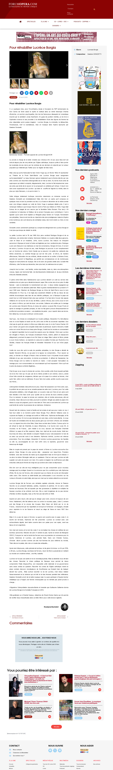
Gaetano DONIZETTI (94, 45)
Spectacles (31, 13)
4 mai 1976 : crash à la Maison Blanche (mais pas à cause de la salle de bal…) (88, 376)
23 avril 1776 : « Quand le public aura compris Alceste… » (87, 424)
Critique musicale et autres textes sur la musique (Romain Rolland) (94, 222)
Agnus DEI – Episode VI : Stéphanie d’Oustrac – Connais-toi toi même (95, 169)
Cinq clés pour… (91, 328)
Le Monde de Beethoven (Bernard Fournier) (94, 239)
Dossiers (56, 17)
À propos (64, 5)
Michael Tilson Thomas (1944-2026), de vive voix (36, 693)
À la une (45, 13)
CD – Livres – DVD (61, 13)
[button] (45, 13)
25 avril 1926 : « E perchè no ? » (86, 400)
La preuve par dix (92, 339)
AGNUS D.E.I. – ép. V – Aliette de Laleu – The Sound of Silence (96, 180)
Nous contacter (76, 5)
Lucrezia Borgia (92, 41)
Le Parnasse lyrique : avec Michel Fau (94, 190)
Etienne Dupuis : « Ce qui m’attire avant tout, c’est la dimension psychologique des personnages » (93, 282)
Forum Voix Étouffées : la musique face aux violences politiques (93, 296)
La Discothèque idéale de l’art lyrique (93, 317)
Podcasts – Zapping (82, 13)
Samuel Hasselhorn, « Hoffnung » (94, 205)
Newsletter (53, 5)
